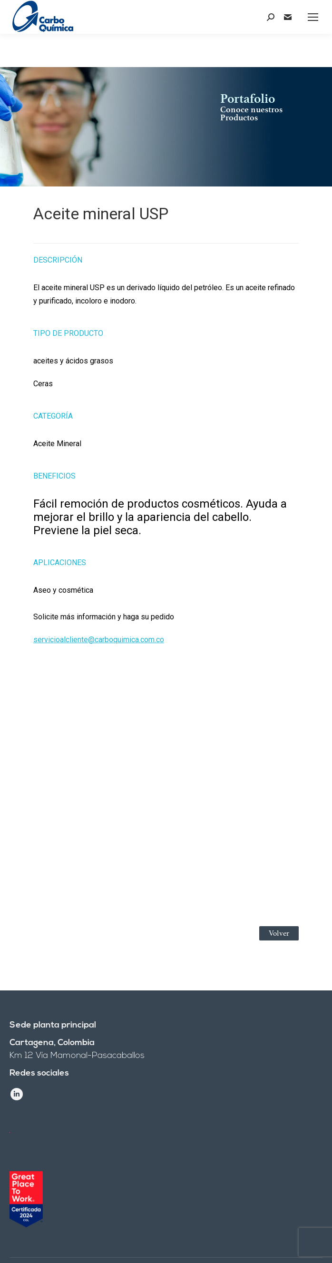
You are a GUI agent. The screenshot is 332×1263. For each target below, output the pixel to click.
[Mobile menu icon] (312, 17)
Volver (279, 933)
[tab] (166, 255)
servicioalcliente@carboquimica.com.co (98, 639)
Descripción (57, 259)
